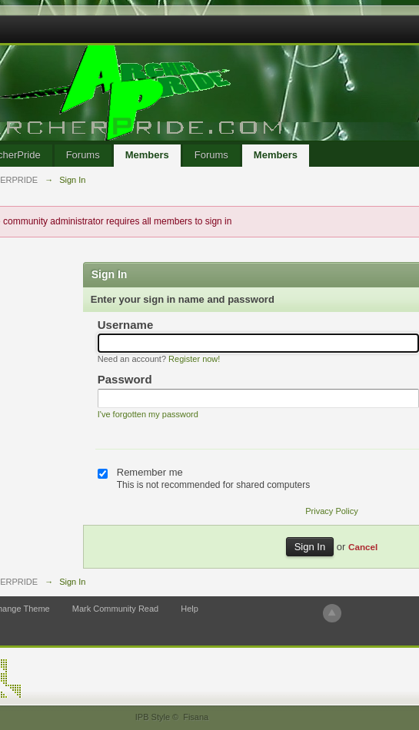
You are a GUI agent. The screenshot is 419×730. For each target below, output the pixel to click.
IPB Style (152, 717)
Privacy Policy (331, 511)
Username (126, 324)
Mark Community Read (115, 608)
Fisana (195, 717)
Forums (83, 155)
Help (189, 608)
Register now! (194, 358)
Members (147, 155)
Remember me (150, 472)
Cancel (362, 547)
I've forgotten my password (148, 414)
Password (125, 379)
